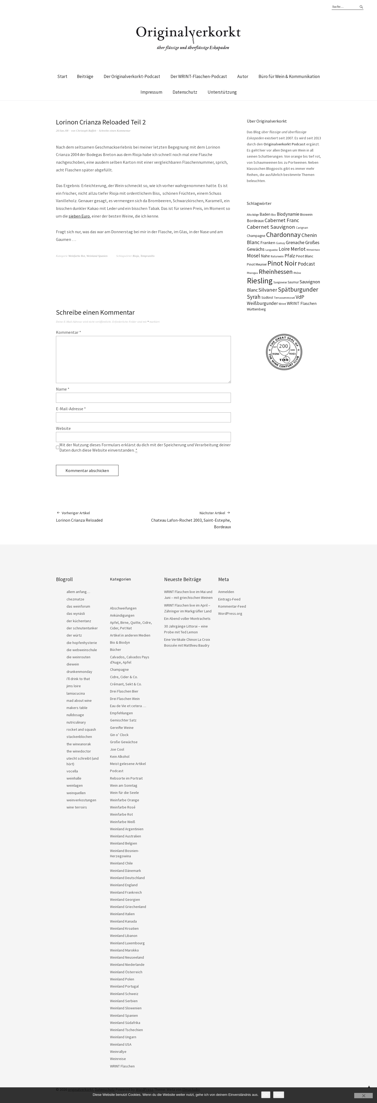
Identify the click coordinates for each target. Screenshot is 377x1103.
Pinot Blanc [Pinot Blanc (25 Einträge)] (304, 256)
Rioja (136, 255)
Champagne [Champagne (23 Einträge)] (256, 235)
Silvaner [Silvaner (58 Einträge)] (267, 289)
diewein (73, 664)
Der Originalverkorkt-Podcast (132, 76)
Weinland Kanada (123, 921)
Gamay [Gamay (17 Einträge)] (280, 243)
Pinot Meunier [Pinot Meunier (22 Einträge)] (257, 264)
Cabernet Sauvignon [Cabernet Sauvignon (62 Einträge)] (271, 226)
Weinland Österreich (126, 972)
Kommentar (68, 332)
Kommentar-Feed (232, 606)
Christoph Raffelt (86, 130)
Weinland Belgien (123, 843)
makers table (77, 707)
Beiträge (85, 76)
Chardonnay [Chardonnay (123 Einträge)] (283, 234)
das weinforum (78, 606)
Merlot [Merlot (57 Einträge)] (298, 248)
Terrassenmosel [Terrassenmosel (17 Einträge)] (284, 298)
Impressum (151, 92)
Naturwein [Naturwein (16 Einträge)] (277, 256)
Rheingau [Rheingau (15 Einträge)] (252, 273)
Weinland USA (120, 1044)
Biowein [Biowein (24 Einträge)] (306, 214)
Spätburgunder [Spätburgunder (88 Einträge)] (298, 289)
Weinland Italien (122, 913)
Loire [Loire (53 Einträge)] (284, 249)
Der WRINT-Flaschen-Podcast (198, 76)
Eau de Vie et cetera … (128, 705)
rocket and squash (81, 729)
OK (265, 1095)
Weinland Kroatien (124, 928)
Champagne (119, 669)
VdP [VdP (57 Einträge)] (300, 296)
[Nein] (363, 1095)
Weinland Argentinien (126, 829)
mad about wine (79, 700)
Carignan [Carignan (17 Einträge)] (302, 228)
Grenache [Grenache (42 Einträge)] (295, 242)
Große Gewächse (124, 741)
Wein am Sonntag (123, 785)
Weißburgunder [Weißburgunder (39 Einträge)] (262, 303)
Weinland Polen (122, 979)
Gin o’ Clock (119, 734)
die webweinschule (82, 649)
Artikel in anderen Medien (130, 635)
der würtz (74, 635)
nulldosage (75, 714)
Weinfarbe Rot (76, 255)
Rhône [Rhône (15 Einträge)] (297, 273)
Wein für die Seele (124, 792)
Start (62, 76)
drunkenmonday (79, 671)
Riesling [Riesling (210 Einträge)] (260, 281)
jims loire (74, 686)
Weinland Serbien (124, 1000)
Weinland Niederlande (127, 964)
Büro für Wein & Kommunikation (289, 76)
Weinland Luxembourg (127, 943)
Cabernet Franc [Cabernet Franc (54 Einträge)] (282, 220)
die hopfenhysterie (82, 642)
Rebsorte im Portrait (126, 778)
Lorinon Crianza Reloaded (79, 516)
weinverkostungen (81, 800)
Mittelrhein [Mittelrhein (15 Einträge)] (313, 250)
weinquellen (76, 792)
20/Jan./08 (62, 130)
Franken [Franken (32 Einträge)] (267, 242)
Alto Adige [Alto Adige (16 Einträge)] (253, 215)
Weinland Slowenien (126, 1008)
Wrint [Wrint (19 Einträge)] (282, 304)
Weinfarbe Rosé (122, 807)
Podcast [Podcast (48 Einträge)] (306, 264)
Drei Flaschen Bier (124, 691)
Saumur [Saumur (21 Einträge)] (293, 282)
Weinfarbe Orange (124, 800)
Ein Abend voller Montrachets (187, 618)
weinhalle (74, 778)
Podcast (116, 770)
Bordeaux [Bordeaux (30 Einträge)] (255, 220)
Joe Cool (117, 749)
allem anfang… (78, 591)
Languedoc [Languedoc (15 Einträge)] (271, 250)
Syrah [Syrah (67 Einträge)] (254, 296)
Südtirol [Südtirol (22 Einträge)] (267, 297)
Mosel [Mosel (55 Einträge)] (253, 255)
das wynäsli (76, 613)
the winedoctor (79, 751)
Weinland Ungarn (123, 1037)
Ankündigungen (122, 615)
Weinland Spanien (96, 255)
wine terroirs (77, 807)
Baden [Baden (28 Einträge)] (265, 214)
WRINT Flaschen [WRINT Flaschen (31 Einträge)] (302, 303)
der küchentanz (79, 620)
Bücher (115, 649)
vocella (72, 771)
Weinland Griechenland (128, 906)
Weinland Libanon (123, 935)
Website (63, 428)
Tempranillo (148, 255)
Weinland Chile (121, 863)
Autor (242, 76)
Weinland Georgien (125, 899)
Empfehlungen (121, 713)
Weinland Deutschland (127, 877)
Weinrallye (118, 1051)
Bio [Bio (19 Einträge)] (273, 215)
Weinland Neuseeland (127, 957)
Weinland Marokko (124, 950)
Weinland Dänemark (125, 870)
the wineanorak (79, 744)
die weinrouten (78, 657)
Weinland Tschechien (126, 1029)
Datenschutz (185, 92)
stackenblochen (79, 736)
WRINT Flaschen (122, 1066)
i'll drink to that (78, 678)
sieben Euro (79, 216)
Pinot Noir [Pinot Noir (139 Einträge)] (282, 263)
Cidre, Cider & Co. (124, 676)
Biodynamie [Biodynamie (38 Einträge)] (288, 214)
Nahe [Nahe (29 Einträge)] (265, 255)
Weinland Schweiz (124, 993)
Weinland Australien (125, 836)
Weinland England (124, 885)
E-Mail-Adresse (71, 408)
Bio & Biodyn (120, 642)
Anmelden (226, 591)
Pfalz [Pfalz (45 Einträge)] (289, 256)
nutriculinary (76, 722)
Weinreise (118, 1058)
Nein (278, 1095)
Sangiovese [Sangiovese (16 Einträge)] (280, 282)
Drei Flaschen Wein (125, 698)
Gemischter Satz (123, 720)
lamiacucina (76, 693)
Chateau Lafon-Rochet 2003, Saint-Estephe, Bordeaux (187, 519)
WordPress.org (230, 613)
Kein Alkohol (119, 756)
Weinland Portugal (124, 986)
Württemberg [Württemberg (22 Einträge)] (256, 309)
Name (62, 389)
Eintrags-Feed (229, 599)
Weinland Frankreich (126, 892)
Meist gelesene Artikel (128, 763)
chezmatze (75, 599)
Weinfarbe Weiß (122, 821)
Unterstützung (222, 92)
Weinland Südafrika (125, 1022)
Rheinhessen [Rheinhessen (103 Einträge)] (276, 271)
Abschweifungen (123, 608)
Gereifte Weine (122, 727)
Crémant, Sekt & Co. (126, 684)
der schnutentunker (82, 628)
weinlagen (75, 785)
